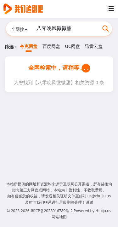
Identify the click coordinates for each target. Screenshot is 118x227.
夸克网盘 (28, 46)
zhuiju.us (103, 210)
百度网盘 (51, 46)
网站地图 (59, 216)
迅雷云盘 (94, 46)
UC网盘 (72, 46)
